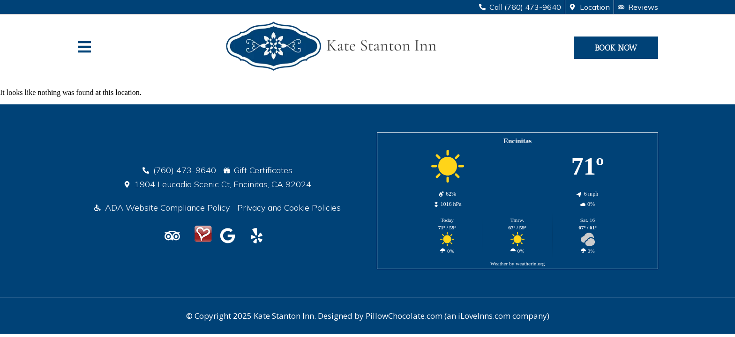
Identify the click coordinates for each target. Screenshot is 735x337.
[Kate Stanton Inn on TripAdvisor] (175, 235)
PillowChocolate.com (404, 315)
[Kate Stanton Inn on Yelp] (259, 235)
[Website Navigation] (84, 46)
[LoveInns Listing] (203, 235)
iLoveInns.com (484, 315)
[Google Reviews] (230, 235)
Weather (499, 263)
